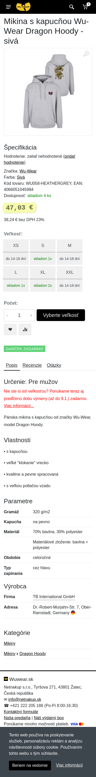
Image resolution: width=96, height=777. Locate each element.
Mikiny (9, 643)
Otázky (54, 365)
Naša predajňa (17, 718)
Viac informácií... (19, 406)
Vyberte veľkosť (61, 315)
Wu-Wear (28, 171)
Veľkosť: (13, 233)
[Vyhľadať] (71, 7)
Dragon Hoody (32, 654)
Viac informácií (69, 765)
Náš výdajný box (49, 718)
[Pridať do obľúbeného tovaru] (10, 329)
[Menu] (8, 7)
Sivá (21, 177)
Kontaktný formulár (21, 712)
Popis (11, 365)
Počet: (11, 303)
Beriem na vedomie (30, 765)
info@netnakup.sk (24, 699)
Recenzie (32, 365)
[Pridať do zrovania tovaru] (25, 329)
